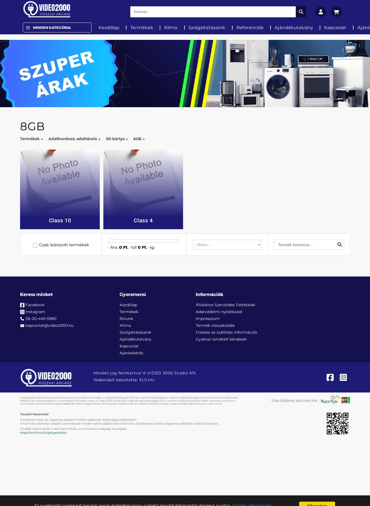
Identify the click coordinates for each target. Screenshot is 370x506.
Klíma (170, 27)
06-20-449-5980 (41, 318)
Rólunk (126, 318)
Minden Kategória (52, 27)
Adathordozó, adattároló (72, 138)
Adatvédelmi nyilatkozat (219, 311)
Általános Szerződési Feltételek (225, 304)
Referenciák (250, 27)
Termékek (141, 27)
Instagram (35, 311)
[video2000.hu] (47, 9)
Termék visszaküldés (215, 325)
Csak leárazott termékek (64, 244)
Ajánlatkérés (131, 352)
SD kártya (115, 138)
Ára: (114, 247)
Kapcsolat (335, 27)
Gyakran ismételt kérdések (221, 339)
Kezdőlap (108, 27)
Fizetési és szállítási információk (226, 332)
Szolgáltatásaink (206, 27)
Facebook (35, 304)
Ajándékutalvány (294, 27)
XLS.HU (146, 379)
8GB (137, 138)
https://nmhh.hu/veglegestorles (43, 433)
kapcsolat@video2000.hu (50, 325)
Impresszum (208, 318)
